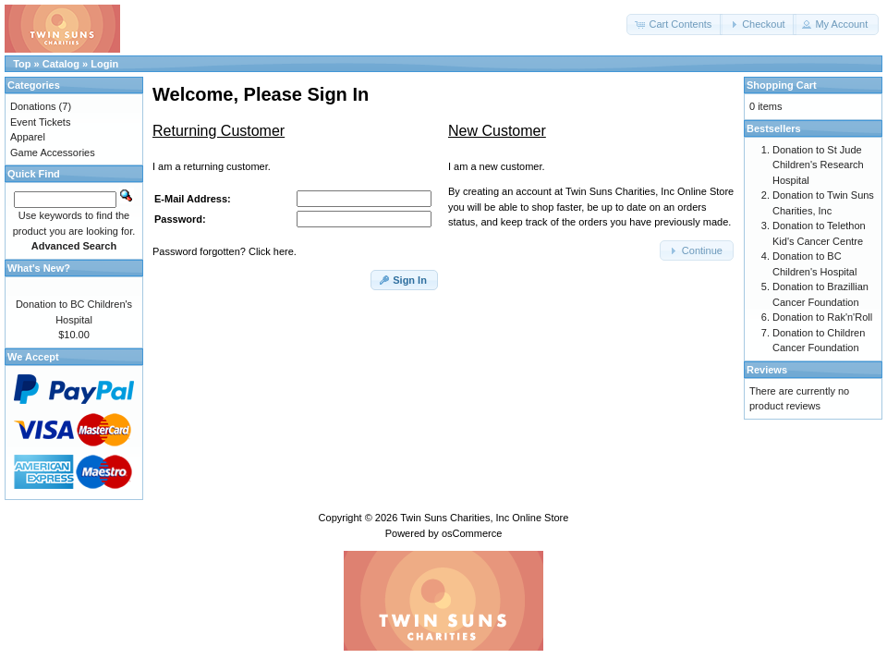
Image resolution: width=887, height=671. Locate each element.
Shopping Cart (782, 85)
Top (21, 63)
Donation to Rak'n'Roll (822, 317)
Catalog (61, 63)
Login (104, 63)
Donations (33, 106)
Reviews (767, 369)
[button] (674, 24)
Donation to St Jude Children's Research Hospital (818, 165)
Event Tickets (40, 122)
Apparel (27, 136)
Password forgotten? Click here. (224, 251)
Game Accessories (52, 152)
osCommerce (472, 533)
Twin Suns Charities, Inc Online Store (484, 517)
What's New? (38, 268)
